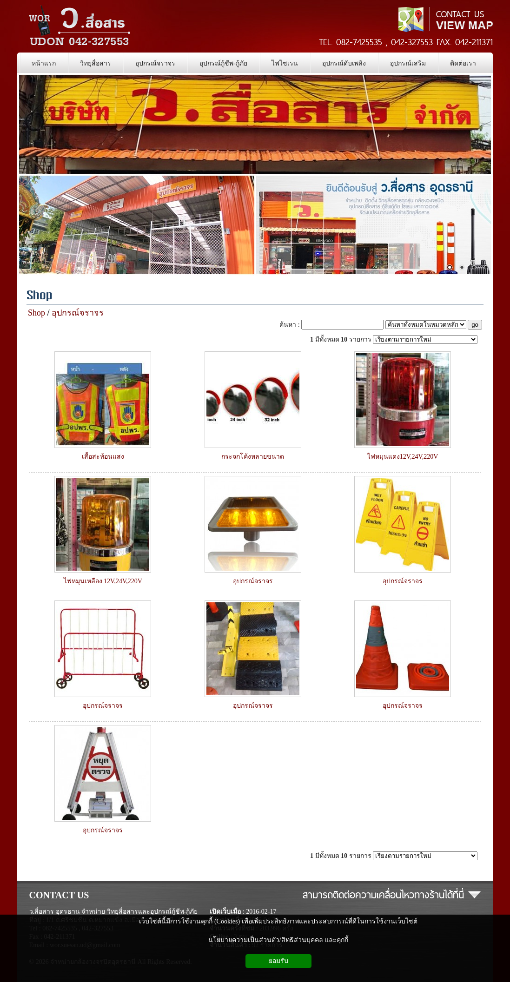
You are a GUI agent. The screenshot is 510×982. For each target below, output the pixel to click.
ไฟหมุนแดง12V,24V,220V (402, 456)
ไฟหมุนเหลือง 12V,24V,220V (103, 581)
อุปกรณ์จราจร (78, 312)
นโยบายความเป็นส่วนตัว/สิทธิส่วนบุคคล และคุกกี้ (278, 939)
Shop (39, 296)
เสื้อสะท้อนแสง (103, 456)
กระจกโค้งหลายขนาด (252, 456)
